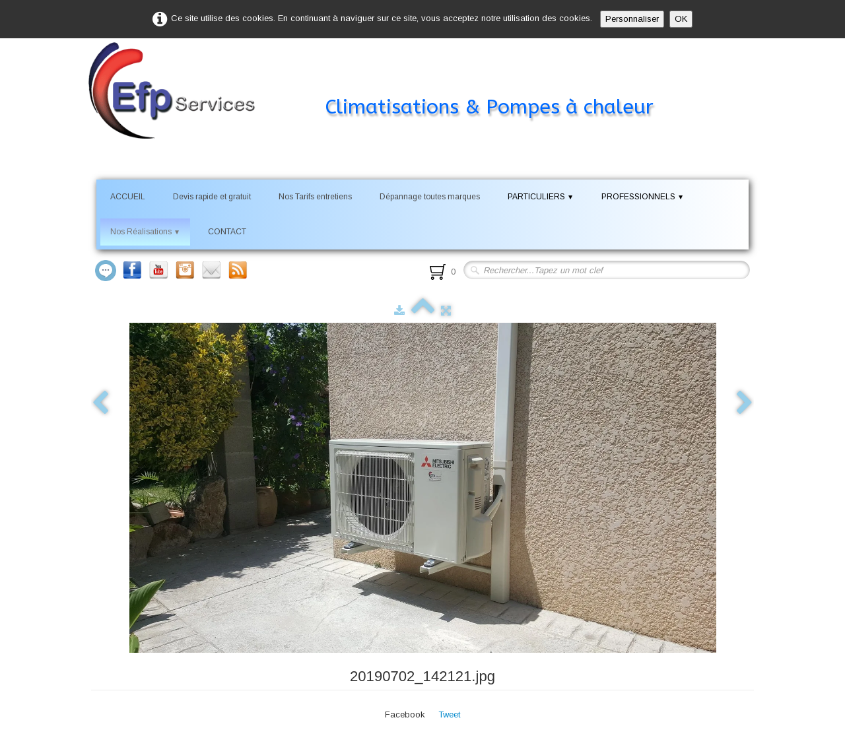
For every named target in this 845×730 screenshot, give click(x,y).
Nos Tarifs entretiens (315, 196)
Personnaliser (632, 19)
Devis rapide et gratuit (212, 196)
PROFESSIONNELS (642, 196)
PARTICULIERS (541, 196)
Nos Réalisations (145, 231)
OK (681, 19)
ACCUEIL (127, 196)
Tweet (449, 714)
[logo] (390, 82)
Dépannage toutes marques (430, 196)
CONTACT (227, 231)
